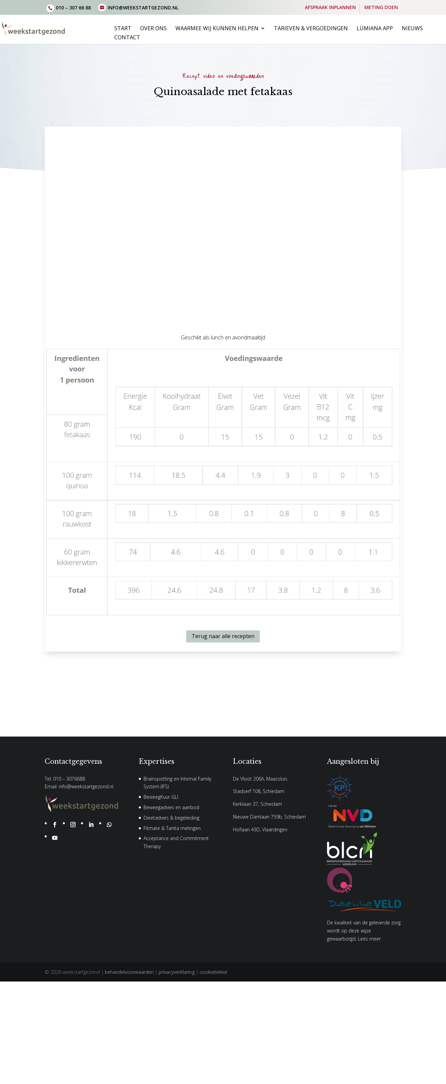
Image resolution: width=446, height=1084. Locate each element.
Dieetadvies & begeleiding (171, 818)
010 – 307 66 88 (73, 7)
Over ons (153, 29)
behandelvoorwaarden (129, 972)
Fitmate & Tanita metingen (172, 828)
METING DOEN (381, 7)
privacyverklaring (177, 972)
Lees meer (369, 938)
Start (122, 29)
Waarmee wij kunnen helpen (216, 29)
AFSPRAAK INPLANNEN (330, 7)
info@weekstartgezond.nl (86, 786)
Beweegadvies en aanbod (171, 807)
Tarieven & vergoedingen (311, 29)
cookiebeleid (213, 972)
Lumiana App (375, 29)
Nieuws (412, 29)
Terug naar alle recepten (223, 636)
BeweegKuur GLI (161, 797)
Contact (127, 38)
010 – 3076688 (69, 779)
